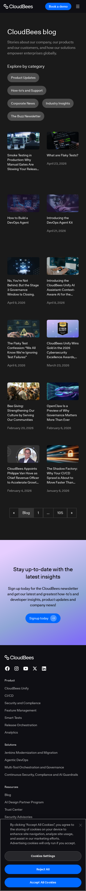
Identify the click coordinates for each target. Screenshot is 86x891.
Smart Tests (13, 718)
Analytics (11, 732)
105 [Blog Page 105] (60, 513)
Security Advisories (18, 817)
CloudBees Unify (17, 688)
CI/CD (9, 695)
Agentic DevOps (16, 760)
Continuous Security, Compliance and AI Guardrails (41, 774)
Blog (26, 513)
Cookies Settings (43, 856)
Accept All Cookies (43, 882)
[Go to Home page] (18, 6)
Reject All (42, 869)
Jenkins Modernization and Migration (31, 752)
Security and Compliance (23, 703)
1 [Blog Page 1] (38, 513)
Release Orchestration (21, 725)
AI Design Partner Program (24, 802)
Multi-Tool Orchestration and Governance (34, 767)
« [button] (14, 513)
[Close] (80, 825)
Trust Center (13, 809)
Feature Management (20, 710)
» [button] (71, 513)
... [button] (48, 513)
